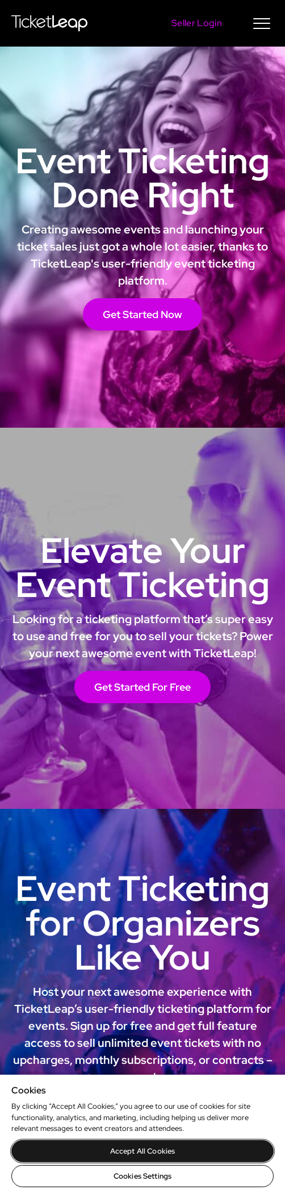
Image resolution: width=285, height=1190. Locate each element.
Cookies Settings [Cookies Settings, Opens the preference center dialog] (142, 1176)
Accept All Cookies (142, 1151)
